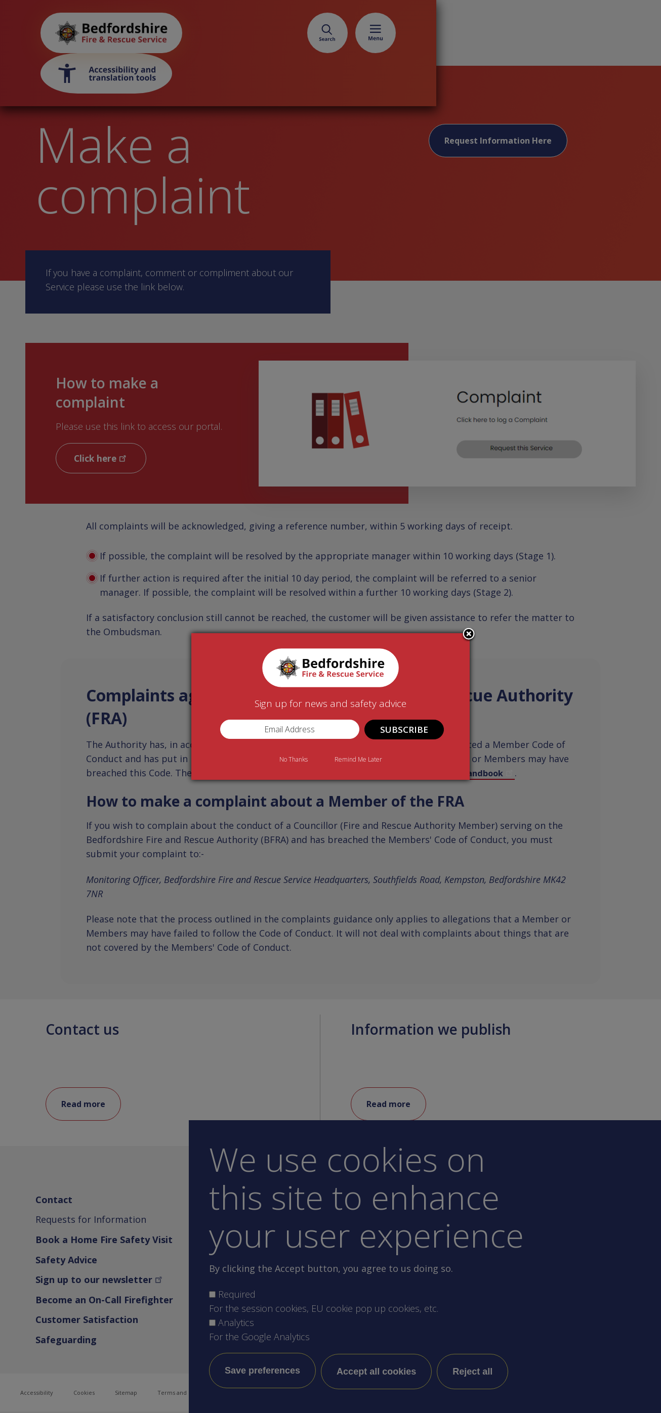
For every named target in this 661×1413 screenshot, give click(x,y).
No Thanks (293, 759)
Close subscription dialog (468, 634)
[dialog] (330, 706)
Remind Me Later (358, 759)
